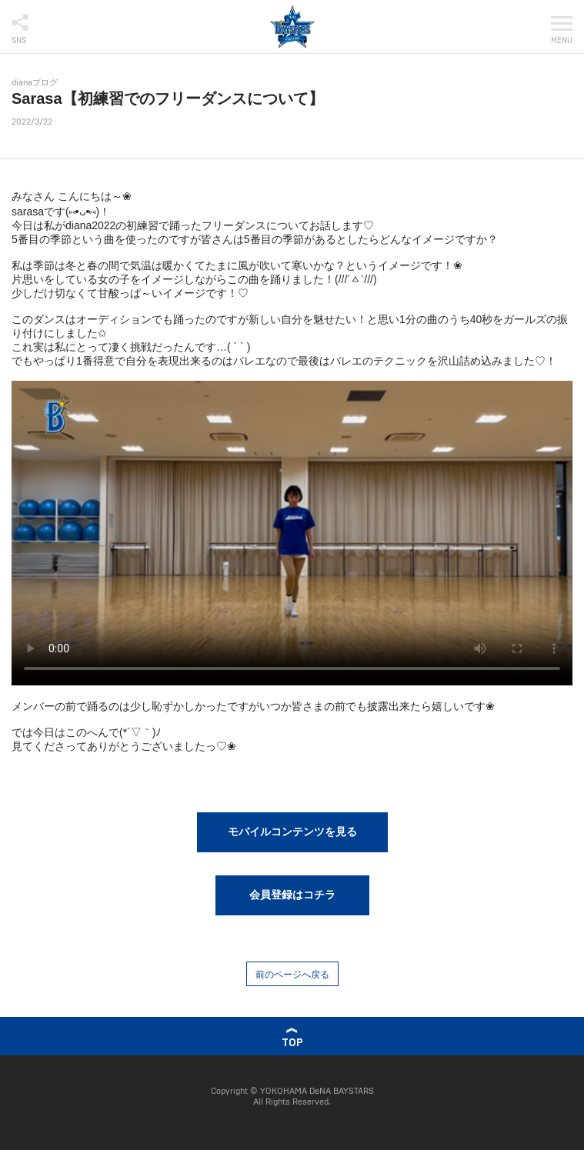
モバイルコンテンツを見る (292, 831)
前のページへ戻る (292, 974)
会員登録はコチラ (292, 894)
